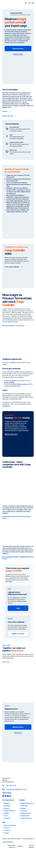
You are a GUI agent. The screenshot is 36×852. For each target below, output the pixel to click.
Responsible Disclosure (11, 846)
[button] (29, 3)
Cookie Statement (7, 842)
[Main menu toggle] (32, 3)
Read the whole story (11, 434)
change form (6, 406)
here (10, 581)
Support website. (9, 382)
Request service (18, 48)
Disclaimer (20, 846)
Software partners (7, 116)
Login (18, 608)
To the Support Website (12, 267)
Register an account (18, 633)
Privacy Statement (28, 838)
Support (4, 111)
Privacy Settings (31, 846)
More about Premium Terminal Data (13, 325)
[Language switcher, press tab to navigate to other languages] (26, 3)
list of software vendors (20, 384)
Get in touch (18, 732)
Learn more (5, 662)
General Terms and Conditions (11, 838)
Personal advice (18, 54)
